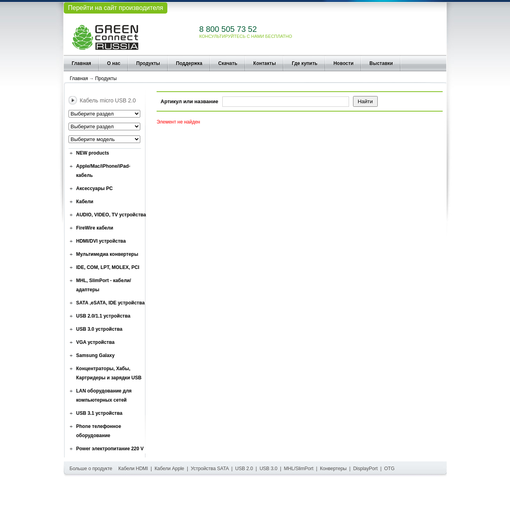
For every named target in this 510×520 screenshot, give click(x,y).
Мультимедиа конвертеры (107, 254)
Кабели (84, 201)
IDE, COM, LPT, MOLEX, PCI (107, 267)
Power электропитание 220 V (110, 448)
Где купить (305, 63)
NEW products (92, 153)
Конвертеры (333, 468)
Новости (343, 63)
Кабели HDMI (133, 468)
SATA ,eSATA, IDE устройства (110, 303)
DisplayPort (365, 468)
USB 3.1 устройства (99, 413)
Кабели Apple (169, 468)
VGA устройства (95, 342)
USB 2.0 (244, 468)
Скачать (227, 63)
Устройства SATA (210, 468)
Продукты (148, 63)
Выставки (381, 63)
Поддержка (189, 63)
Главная (81, 63)
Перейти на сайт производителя (115, 7)
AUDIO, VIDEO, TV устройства (111, 215)
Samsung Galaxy (95, 355)
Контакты (264, 63)
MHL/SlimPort (299, 468)
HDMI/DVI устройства (101, 241)
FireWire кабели (94, 228)
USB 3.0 (268, 468)
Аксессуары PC (94, 188)
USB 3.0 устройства (99, 329)
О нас (113, 63)
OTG (389, 468)
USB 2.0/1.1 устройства (103, 316)
